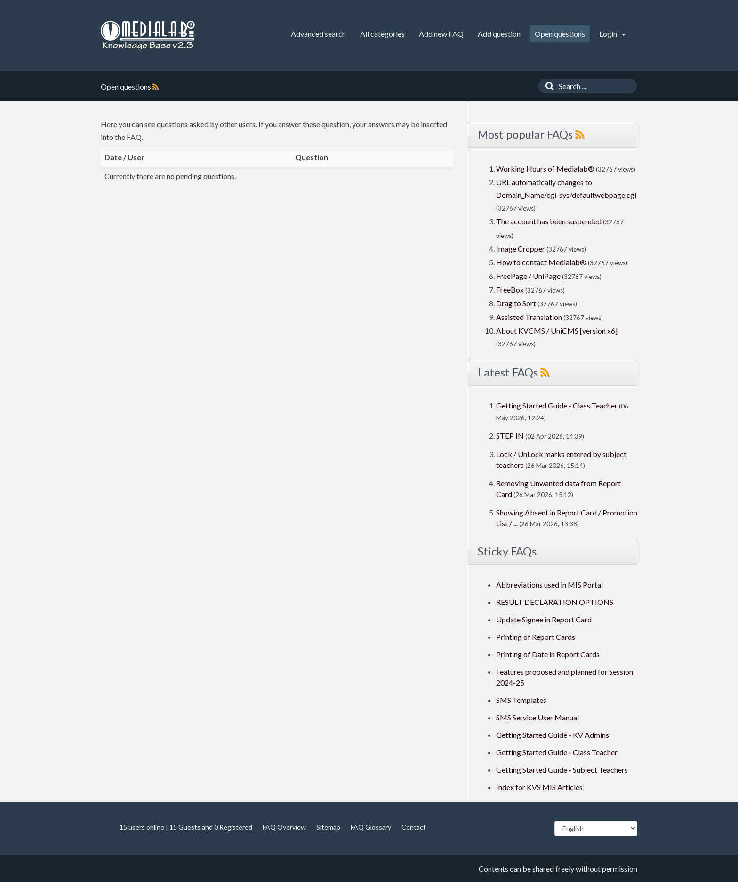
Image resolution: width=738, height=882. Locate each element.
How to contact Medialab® (541, 262)
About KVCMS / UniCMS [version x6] (557, 330)
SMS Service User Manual (537, 717)
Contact (413, 827)
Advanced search (318, 33)
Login (612, 33)
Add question (499, 33)
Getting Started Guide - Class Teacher (557, 405)
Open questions (560, 33)
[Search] (547, 86)
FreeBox (510, 289)
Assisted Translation (529, 316)
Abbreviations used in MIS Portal (549, 584)
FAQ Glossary (371, 827)
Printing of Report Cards (535, 636)
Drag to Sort (516, 303)
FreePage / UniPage (528, 275)
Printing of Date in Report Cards (548, 654)
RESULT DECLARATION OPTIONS (554, 601)
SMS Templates (521, 699)
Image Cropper (520, 248)
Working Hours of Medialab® (545, 168)
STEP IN (510, 435)
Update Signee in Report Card (544, 619)
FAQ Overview (284, 827)
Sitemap (328, 827)
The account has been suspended (549, 221)
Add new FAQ (441, 33)
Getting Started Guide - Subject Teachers (562, 769)
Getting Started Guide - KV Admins (552, 734)
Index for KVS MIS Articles (539, 787)
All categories (382, 33)
